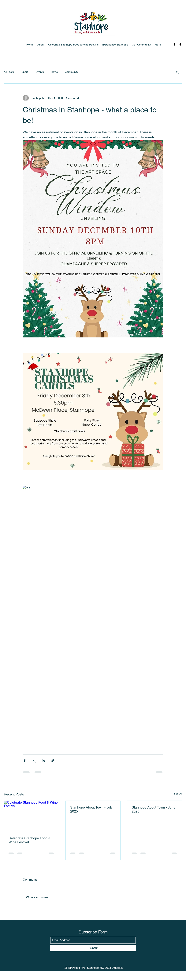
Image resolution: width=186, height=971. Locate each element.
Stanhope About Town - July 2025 (91, 809)
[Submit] (93, 948)
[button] (177, 72)
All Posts (9, 71)
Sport (24, 71)
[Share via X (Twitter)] (34, 760)
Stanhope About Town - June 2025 (153, 809)
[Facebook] (180, 44)
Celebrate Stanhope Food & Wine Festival (30, 840)
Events (40, 71)
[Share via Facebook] (24, 760)
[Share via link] (52, 760)
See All (178, 793)
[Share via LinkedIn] (43, 760)
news (54, 71)
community (71, 71)
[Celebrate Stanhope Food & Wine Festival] (31, 816)
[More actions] (161, 98)
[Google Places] (175, 44)
